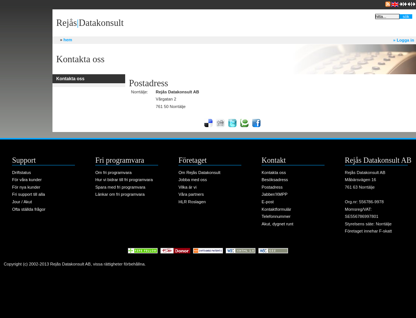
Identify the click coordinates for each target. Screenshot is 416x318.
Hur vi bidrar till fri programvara (124, 179)
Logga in (403, 40)
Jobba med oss (192, 179)
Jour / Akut (22, 202)
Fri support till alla (28, 194)
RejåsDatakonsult (90, 23)
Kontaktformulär (276, 209)
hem (66, 40)
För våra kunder (27, 179)
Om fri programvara (113, 172)
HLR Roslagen (192, 202)
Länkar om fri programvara (120, 194)
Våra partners (191, 194)
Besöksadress (275, 179)
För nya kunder (26, 187)
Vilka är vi (187, 187)
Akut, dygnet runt (277, 224)
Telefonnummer (276, 216)
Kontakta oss (274, 172)
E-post (268, 202)
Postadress (272, 187)
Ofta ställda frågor (28, 209)
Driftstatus (21, 172)
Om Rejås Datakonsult (199, 172)
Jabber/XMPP (274, 194)
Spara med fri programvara (120, 187)
